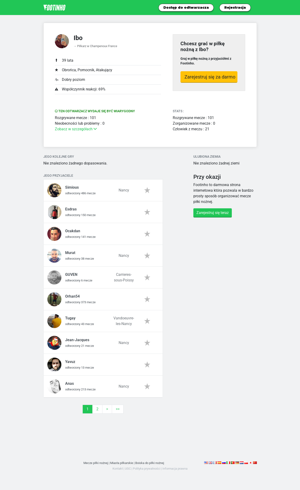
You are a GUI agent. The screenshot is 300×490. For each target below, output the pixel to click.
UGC (128, 468)
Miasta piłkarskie (121, 463)
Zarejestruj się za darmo (209, 77)
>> (118, 409)
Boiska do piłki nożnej (149, 463)
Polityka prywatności (146, 468)
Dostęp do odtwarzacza (186, 7)
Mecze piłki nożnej (95, 463)
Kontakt (117, 468)
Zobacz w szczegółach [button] (76, 129)
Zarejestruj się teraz (212, 212)
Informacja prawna (175, 468)
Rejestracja (235, 7)
